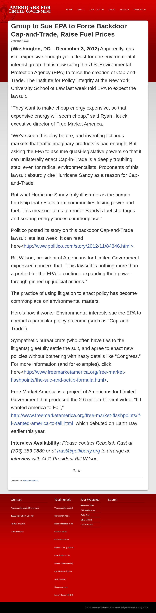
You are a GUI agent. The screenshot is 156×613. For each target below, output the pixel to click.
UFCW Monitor (87, 525)
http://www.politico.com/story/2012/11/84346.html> (78, 246)
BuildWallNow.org (88, 510)
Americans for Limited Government (31, 8)
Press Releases (30, 480)
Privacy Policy (142, 607)
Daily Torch (85, 515)
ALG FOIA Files (87, 505)
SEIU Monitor (86, 520)
